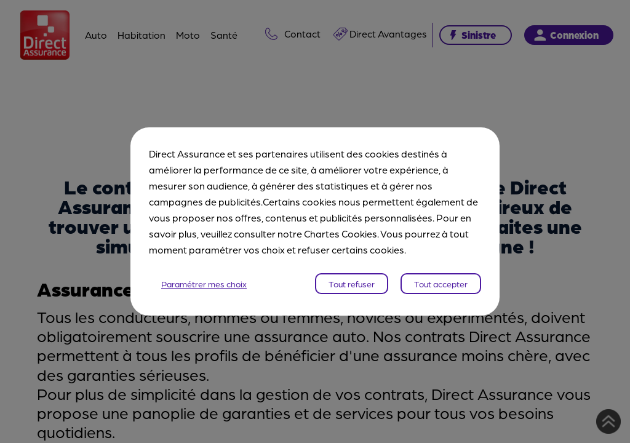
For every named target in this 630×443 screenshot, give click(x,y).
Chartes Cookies (340, 233)
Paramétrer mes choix (204, 284)
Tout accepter (441, 284)
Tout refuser (352, 284)
